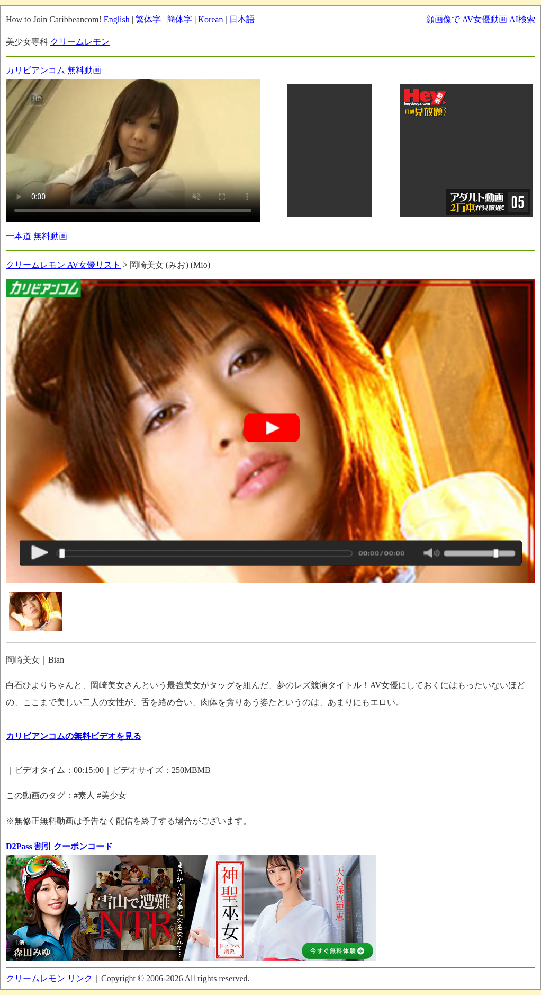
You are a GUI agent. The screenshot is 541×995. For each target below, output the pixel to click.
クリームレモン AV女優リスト (63, 264)
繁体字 (148, 19)
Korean (210, 19)
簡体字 (179, 19)
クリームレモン (80, 41)
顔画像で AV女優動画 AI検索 (480, 19)
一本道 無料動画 (36, 236)
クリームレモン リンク (49, 978)
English (117, 19)
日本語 (242, 19)
